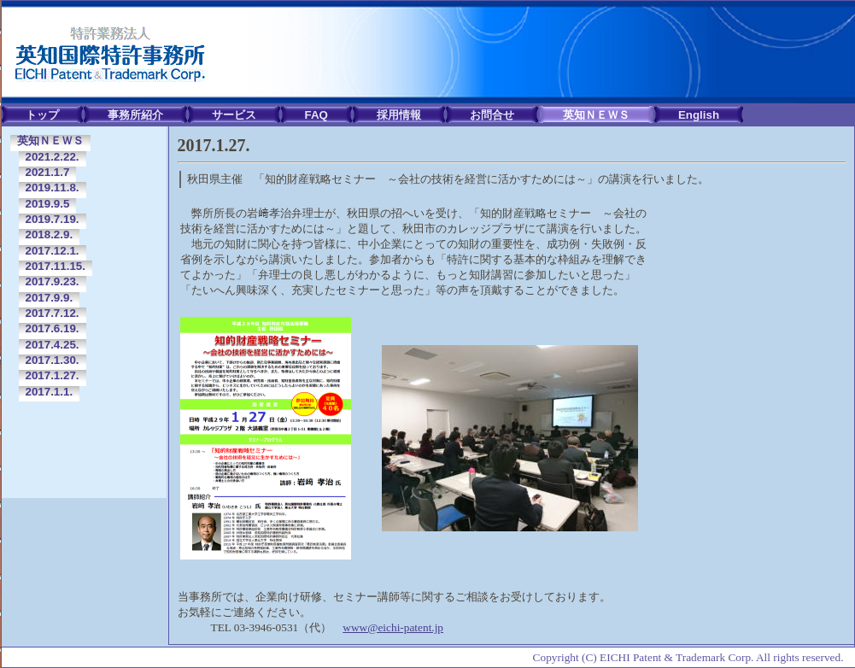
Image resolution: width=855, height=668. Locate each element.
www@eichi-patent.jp (393, 627)
